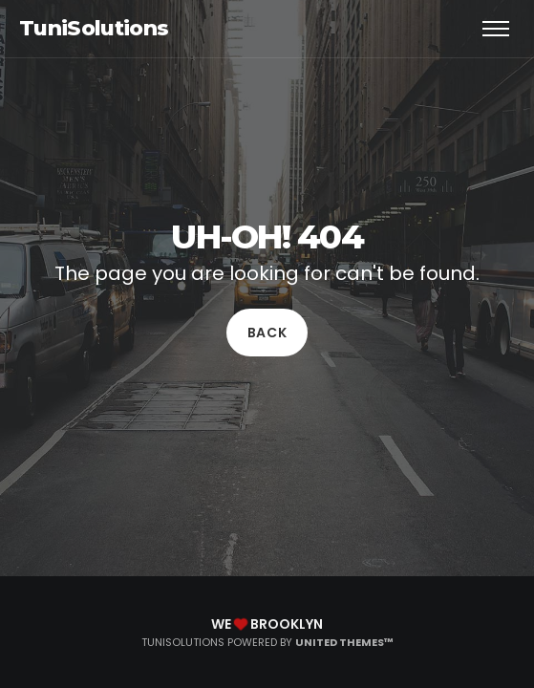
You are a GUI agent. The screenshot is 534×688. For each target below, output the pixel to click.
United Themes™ (344, 642)
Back (267, 332)
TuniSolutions (93, 28)
